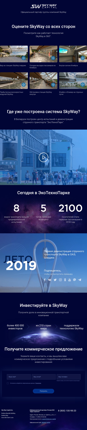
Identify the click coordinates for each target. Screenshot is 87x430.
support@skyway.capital (49, 419)
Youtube (69, 279)
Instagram (60, 279)
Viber (74, 279)
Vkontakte (49, 280)
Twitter (55, 280)
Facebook (44, 279)
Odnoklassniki (65, 279)
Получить (43, 391)
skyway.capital (46, 422)
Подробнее (38, 383)
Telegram (79, 280)
